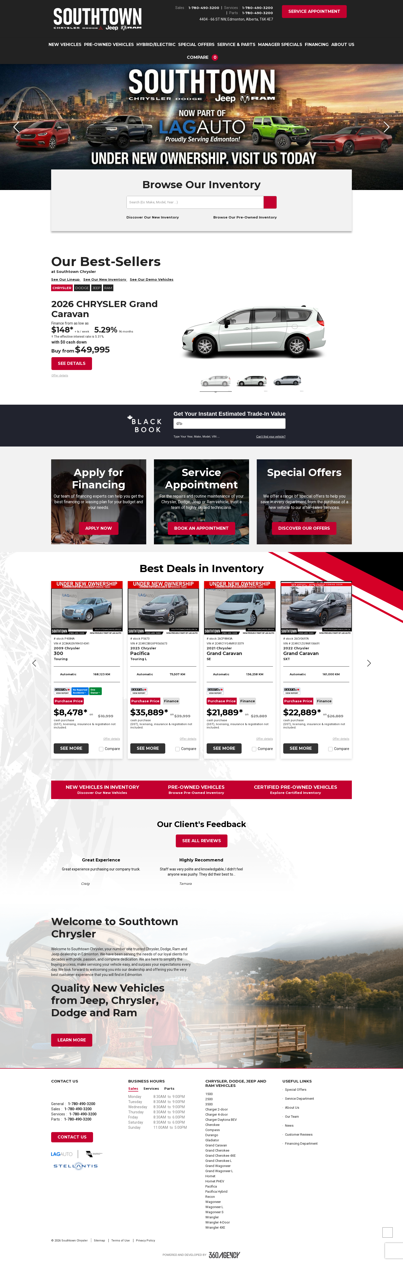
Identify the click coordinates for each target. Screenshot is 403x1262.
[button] (201, 57)
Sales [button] (133, 1088)
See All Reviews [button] (201, 840)
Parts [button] (169, 1088)
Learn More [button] (72, 1040)
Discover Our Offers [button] (304, 528)
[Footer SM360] (224, 1255)
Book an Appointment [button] (201, 528)
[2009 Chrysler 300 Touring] (87, 607)
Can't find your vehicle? (271, 436)
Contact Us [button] (72, 1137)
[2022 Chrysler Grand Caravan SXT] (316, 607)
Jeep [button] (96, 288)
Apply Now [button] (98, 528)
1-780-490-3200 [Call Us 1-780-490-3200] (203, 8)
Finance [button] (171, 701)
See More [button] (71, 748)
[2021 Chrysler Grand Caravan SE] (240, 607)
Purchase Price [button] (69, 701)
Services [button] (151, 1088)
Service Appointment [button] (314, 11)
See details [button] (72, 363)
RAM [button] (108, 288)
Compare (112, 749)
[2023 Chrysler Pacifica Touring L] (163, 607)
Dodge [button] (82, 288)
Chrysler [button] (61, 288)
